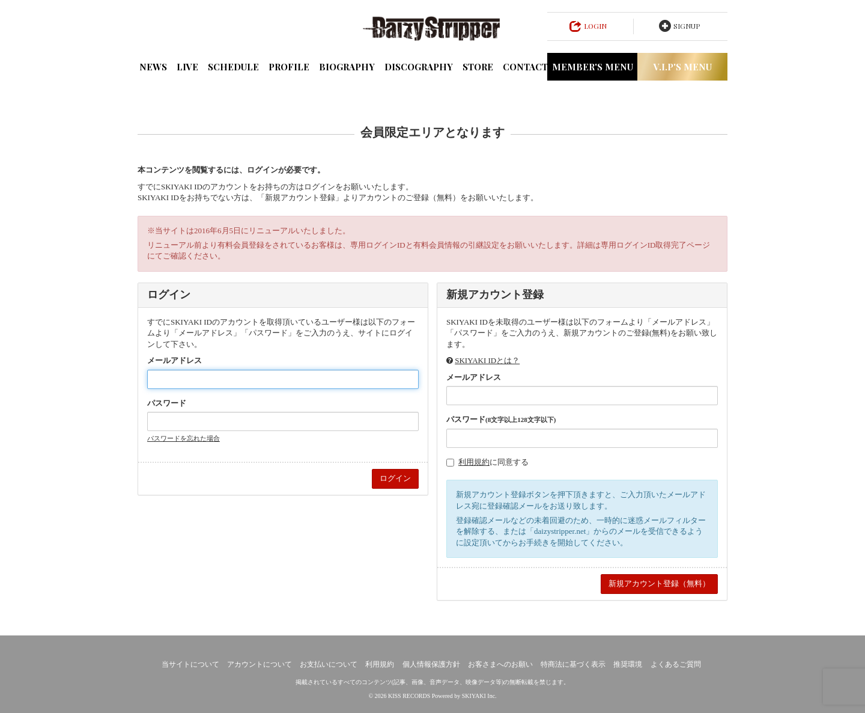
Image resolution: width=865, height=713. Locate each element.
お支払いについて (328, 664)
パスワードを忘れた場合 (183, 438)
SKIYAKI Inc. (479, 696)
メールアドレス (174, 360)
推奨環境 (627, 664)
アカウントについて (259, 664)
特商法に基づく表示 (573, 664)
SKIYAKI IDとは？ (487, 360)
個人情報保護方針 (431, 664)
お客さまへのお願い (500, 664)
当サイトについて (190, 664)
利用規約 (474, 462)
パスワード (166, 403)
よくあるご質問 (676, 664)
